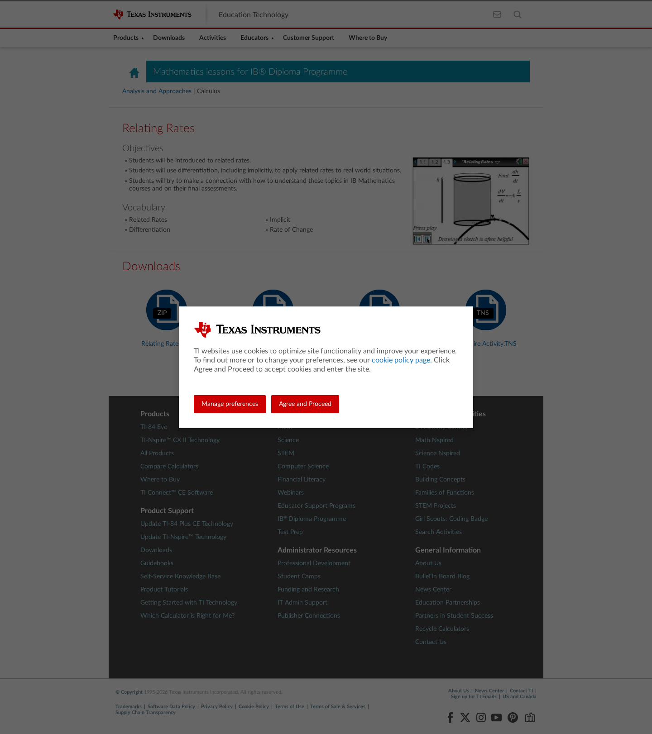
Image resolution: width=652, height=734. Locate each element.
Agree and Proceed (305, 404)
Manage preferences (229, 404)
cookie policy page (401, 360)
